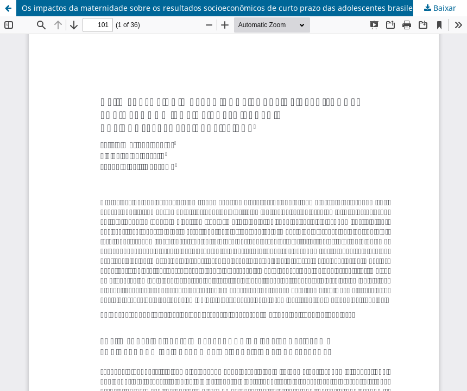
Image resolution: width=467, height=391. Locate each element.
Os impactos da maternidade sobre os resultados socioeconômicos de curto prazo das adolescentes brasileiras (224, 8)
